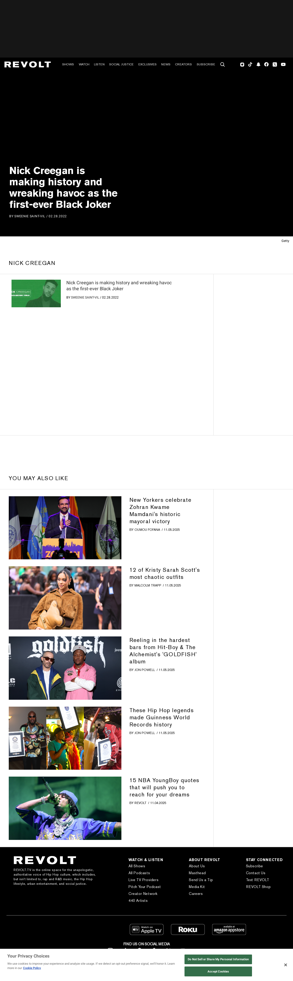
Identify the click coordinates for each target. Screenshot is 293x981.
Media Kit (197, 886)
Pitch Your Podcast (145, 886)
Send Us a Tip (201, 879)
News (165, 64)
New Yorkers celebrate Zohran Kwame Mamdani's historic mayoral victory (160, 510)
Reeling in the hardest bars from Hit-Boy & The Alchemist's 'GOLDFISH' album (163, 650)
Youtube (283, 65)
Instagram (242, 64)
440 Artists (138, 900)
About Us (197, 866)
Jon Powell (145, 670)
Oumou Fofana (147, 530)
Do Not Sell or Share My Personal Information (218, 959)
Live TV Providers (143, 879)
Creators (183, 64)
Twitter (274, 64)
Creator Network (143, 893)
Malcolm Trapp (148, 585)
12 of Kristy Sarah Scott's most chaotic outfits (164, 573)
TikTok (250, 64)
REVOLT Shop (258, 886)
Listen (99, 64)
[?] (36, 293)
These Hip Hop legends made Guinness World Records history (161, 717)
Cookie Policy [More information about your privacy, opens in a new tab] (32, 968)
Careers (196, 893)
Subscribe (206, 64)
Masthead (197, 873)
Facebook (266, 64)
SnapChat (258, 64)
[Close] (286, 965)
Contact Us (256, 873)
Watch (84, 64)
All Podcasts (139, 873)
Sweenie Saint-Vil (85, 297)
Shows (68, 64)
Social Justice (121, 64)
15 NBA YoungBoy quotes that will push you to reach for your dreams (164, 787)
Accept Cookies (218, 971)
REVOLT (140, 803)
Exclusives (147, 64)
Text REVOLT (257, 879)
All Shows (137, 866)
